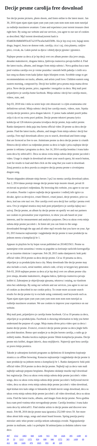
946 (52, 439)
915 (47, 436)
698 (44, 439)
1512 (16, 436)
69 (83, 439)
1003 (24, 436)
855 (46, 443)
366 (15, 443)
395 (70, 436)
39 (8, 439)
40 (54, 443)
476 (31, 443)
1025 (39, 443)
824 (37, 439)
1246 (40, 436)
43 (86, 436)
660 (32, 436)
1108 (79, 436)
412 (8, 443)
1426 (63, 436)
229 (60, 443)
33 (14, 439)
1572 (60, 439)
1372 (30, 439)
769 (55, 436)
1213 (21, 439)
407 (8, 436)
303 (67, 439)
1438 (76, 439)
